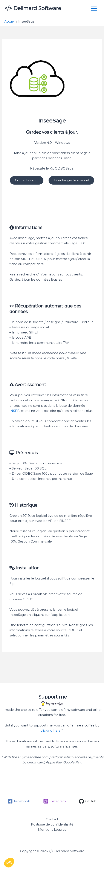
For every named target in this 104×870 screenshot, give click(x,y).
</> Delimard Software (32, 8)
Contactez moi (26, 180)
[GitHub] (88, 801)
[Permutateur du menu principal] (94, 8)
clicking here (51, 730)
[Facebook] (18, 801)
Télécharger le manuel (71, 180)
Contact (52, 819)
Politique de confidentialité (52, 824)
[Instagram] (54, 801)
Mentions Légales (52, 830)
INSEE (14, 411)
